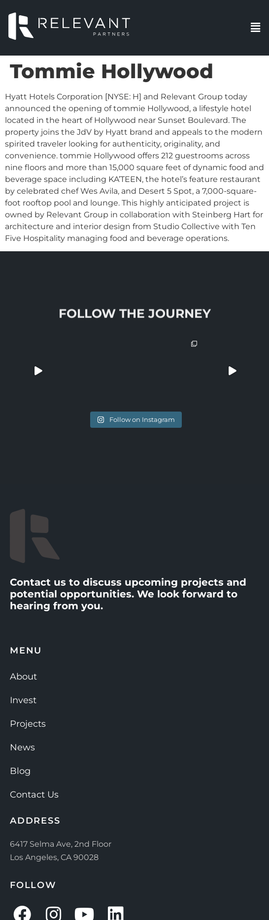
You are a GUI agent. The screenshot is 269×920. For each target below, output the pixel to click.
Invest (23, 700)
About (23, 676)
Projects (28, 723)
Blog (20, 771)
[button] (255, 27)
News (22, 747)
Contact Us (34, 794)
